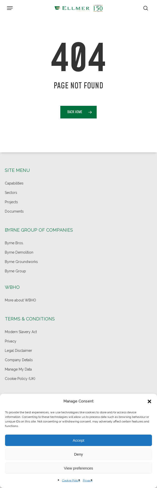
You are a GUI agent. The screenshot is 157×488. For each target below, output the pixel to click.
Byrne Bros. (14, 243)
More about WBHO (20, 300)
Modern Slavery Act (21, 332)
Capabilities (14, 183)
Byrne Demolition (19, 252)
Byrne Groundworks (21, 262)
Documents (14, 211)
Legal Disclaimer (18, 351)
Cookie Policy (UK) (20, 379)
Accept (78, 440)
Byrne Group (15, 271)
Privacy (88, 480)
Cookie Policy (71, 480)
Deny (78, 454)
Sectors (11, 193)
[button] (149, 401)
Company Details (19, 360)
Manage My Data (18, 369)
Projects (11, 202)
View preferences (78, 468)
